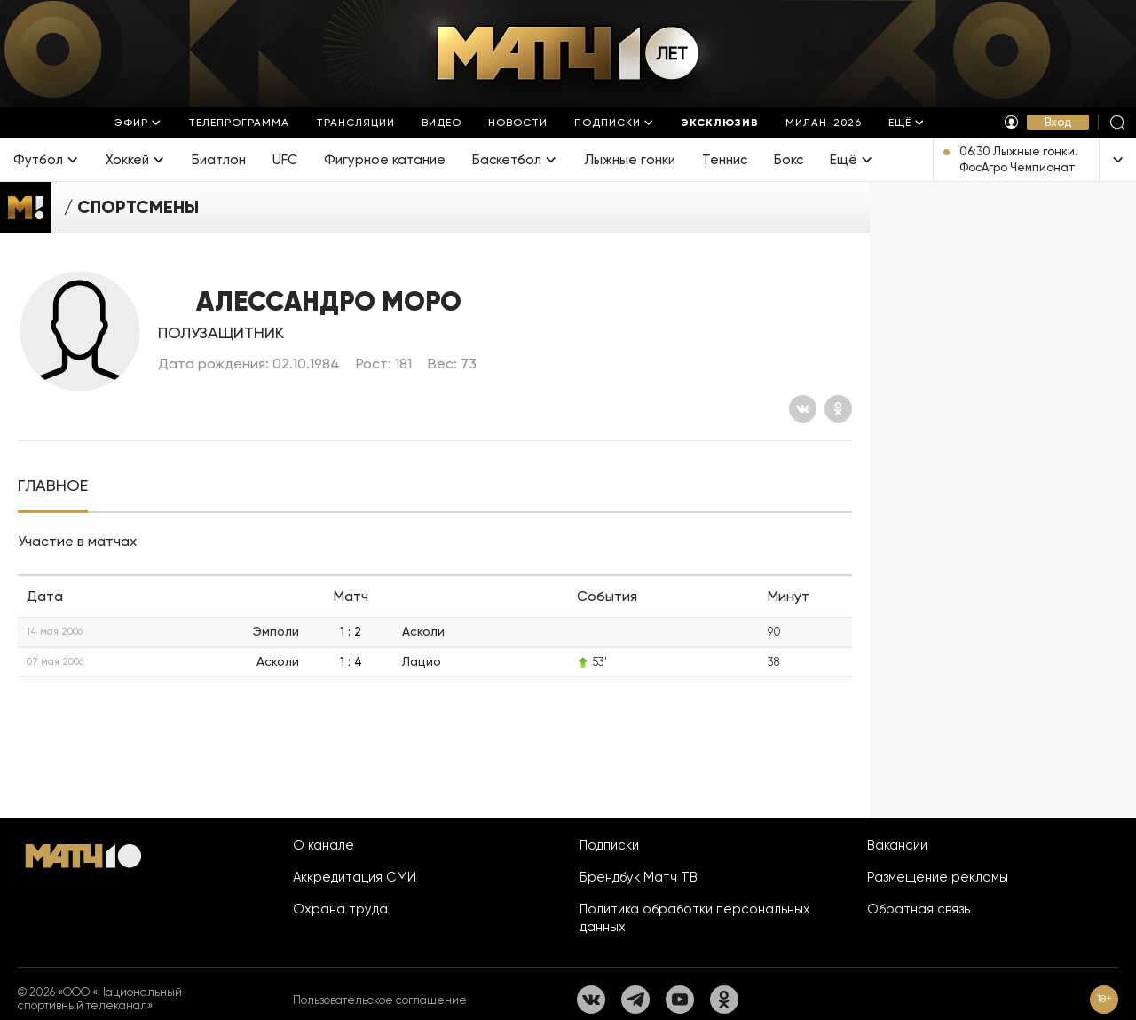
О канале (323, 845)
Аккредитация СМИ (354, 877)
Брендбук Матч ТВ (639, 877)
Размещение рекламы (937, 877)
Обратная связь (918, 909)
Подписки (609, 845)
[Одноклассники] (838, 409)
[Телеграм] (635, 999)
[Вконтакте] (802, 409)
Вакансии (897, 845)
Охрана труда (340, 909)
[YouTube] (680, 999)
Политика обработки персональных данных (695, 918)
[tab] (53, 486)
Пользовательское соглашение (380, 1000)
